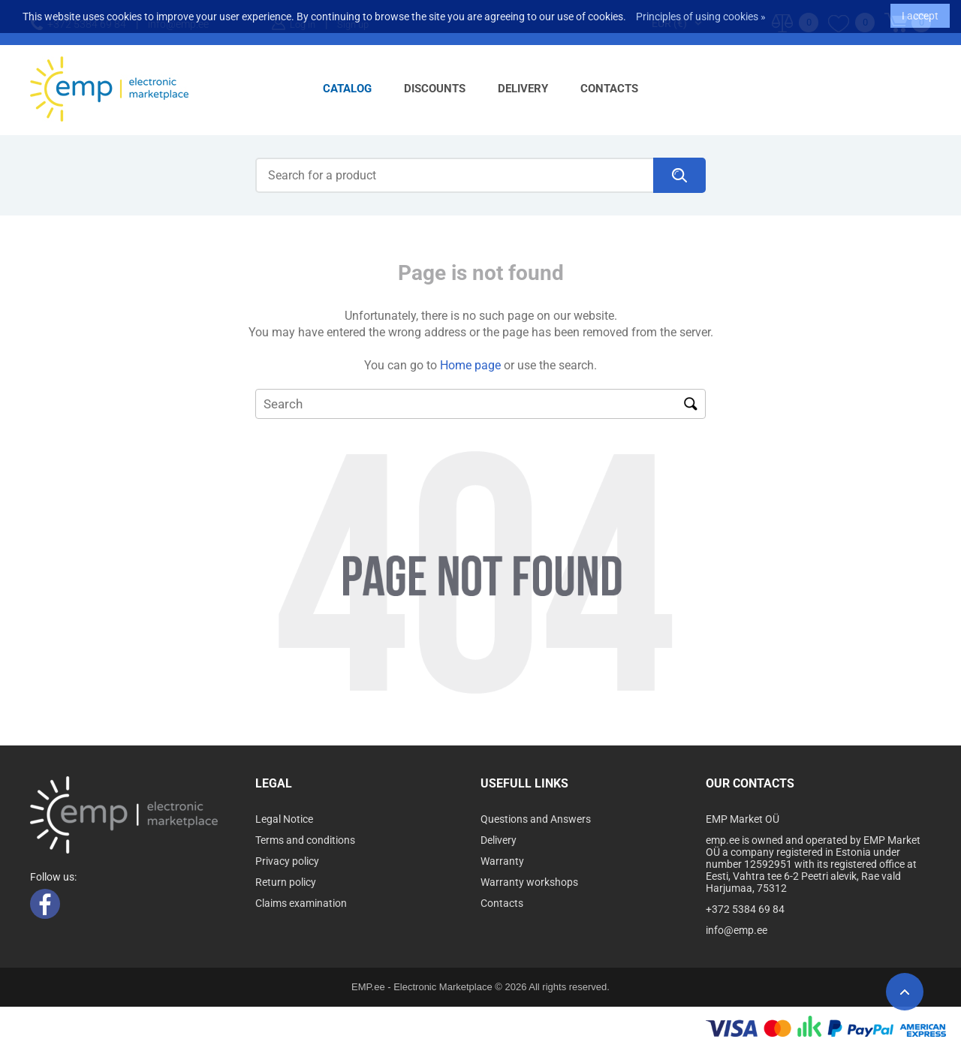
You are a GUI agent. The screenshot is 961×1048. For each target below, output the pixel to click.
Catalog (347, 88)
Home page (470, 365)
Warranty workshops (529, 882)
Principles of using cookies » (701, 11)
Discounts (434, 88)
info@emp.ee (736, 930)
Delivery (523, 88)
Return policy (285, 882)
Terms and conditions (305, 840)
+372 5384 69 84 (745, 909)
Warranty (502, 861)
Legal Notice (284, 819)
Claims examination (301, 903)
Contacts (609, 88)
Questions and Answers (535, 819)
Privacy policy (287, 861)
